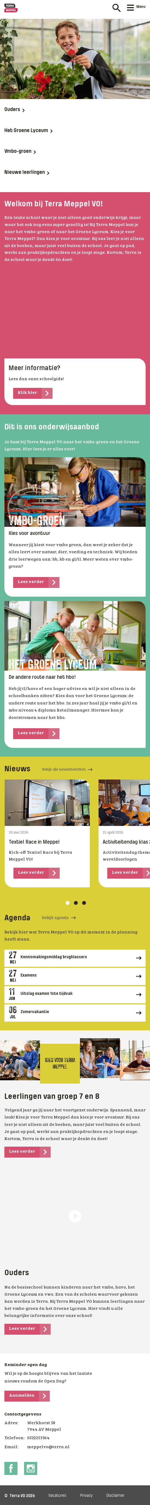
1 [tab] (68, 903)
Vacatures (57, 1496)
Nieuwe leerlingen (26, 172)
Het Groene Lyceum (28, 130)
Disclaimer (115, 1496)
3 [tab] (84, 903)
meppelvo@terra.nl (48, 1447)
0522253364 (38, 1438)
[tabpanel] (47, 833)
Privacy (86, 1496)
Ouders (14, 109)
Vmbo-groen (20, 151)
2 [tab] (76, 903)
